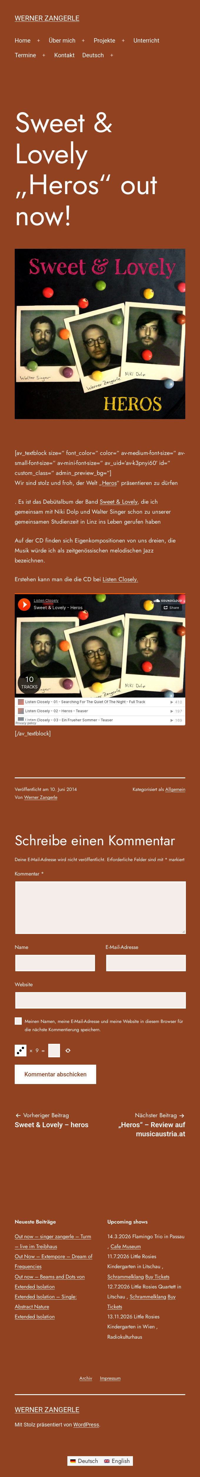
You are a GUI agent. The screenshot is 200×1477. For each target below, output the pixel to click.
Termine (25, 55)
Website (24, 984)
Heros (109, 483)
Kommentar (29, 874)
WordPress (86, 1424)
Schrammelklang (125, 1277)
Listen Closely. (120, 579)
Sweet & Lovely (118, 502)
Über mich (62, 40)
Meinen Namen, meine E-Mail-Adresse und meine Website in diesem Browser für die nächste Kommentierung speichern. (104, 1025)
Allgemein (175, 789)
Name (21, 947)
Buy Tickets (157, 1277)
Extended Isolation (35, 1316)
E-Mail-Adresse (122, 947)
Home (23, 40)
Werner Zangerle (47, 18)
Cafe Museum (126, 1246)
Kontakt (64, 55)
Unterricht (146, 40)
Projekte (104, 40)
